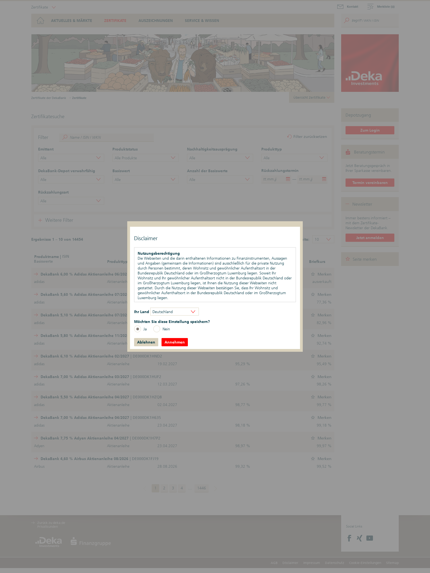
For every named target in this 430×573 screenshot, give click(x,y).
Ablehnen (146, 342)
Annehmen (175, 342)
